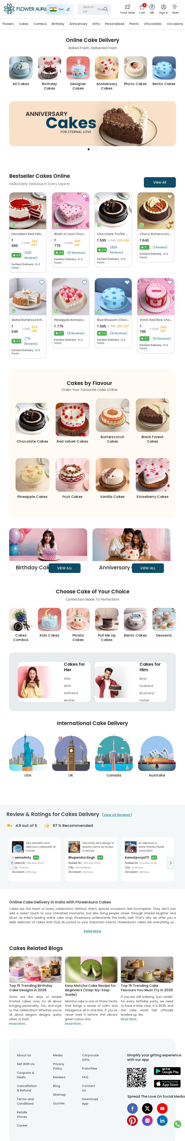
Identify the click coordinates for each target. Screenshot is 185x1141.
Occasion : (19, 872)
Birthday (58, 24)
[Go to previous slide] (12, 863)
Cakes (23, 24)
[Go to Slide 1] (89, 149)
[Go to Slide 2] (93, 149)
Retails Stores (22, 1114)
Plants (134, 24)
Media (57, 1055)
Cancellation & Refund (27, 1088)
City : (71, 867)
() (117, 814)
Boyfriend (147, 693)
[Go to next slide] (170, 863)
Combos (40, 24)
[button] (92, 123)
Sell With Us (26, 1064)
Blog (56, 1086)
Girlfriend (71, 693)
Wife (67, 686)
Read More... (18, 1023)
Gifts (96, 24)
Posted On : (19, 863)
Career (22, 1125)
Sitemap (59, 1095)
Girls (67, 679)
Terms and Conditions (25, 1101)
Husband (146, 686)
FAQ (85, 1077)
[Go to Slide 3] (96, 149)
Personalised (114, 24)
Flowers (8, 24)
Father (145, 700)
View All (159, 182)
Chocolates (153, 24)
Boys (143, 679)
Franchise (89, 1068)
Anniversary (78, 24)
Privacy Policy (58, 1066)
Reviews (59, 1077)
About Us (24, 1055)
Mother (69, 700)
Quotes (59, 1103)
